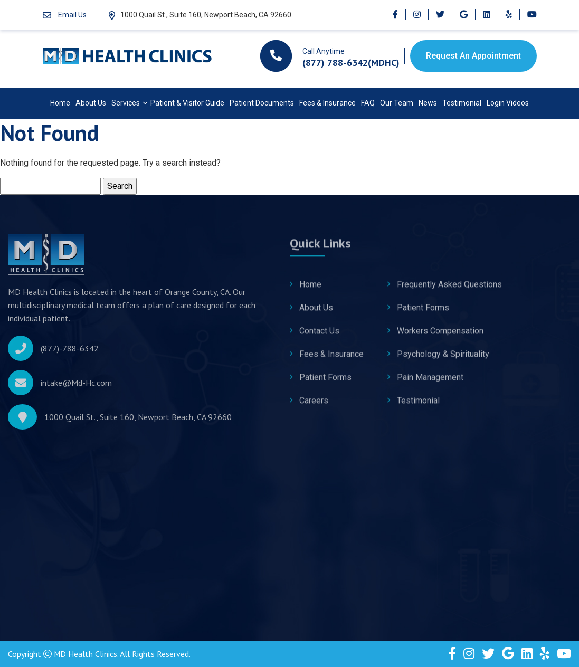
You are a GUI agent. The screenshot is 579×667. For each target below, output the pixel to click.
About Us (90, 103)
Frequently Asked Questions (449, 290)
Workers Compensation (440, 336)
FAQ (368, 103)
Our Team (396, 103)
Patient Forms (325, 383)
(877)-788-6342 (70, 352)
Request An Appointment (473, 56)
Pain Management (430, 383)
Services (125, 103)
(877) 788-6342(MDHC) (351, 62)
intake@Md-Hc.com (76, 387)
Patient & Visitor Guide (187, 103)
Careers (313, 406)
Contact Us (319, 336)
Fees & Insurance (327, 103)
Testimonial (461, 103)
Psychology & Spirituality (443, 360)
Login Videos (508, 103)
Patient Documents (262, 103)
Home (60, 103)
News (428, 103)
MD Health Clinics (86, 654)
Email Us (72, 15)
